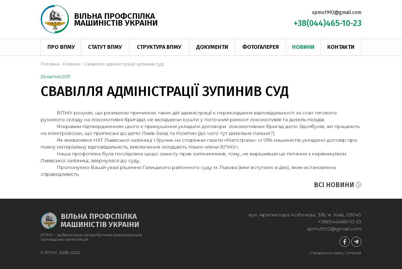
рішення (130, 167)
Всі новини (337, 184)
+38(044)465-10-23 (327, 23)
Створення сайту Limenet (335, 253)
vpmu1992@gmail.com (336, 12)
